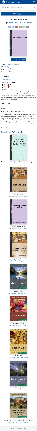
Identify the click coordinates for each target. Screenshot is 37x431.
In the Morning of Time (18, 388)
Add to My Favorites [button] (18, 59)
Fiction (3, 79)
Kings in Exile (18, 356)
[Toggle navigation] (34, 2)
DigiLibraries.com (13, 64)
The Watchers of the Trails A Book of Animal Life (18, 420)
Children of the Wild (19, 323)
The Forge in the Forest (18, 226)
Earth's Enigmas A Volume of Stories (18, 259)
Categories (18, 13)
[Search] (17, 7)
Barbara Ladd (18, 194)
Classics (8, 79)
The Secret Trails (18, 291)
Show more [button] (4, 127)
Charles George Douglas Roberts (20, 23)
